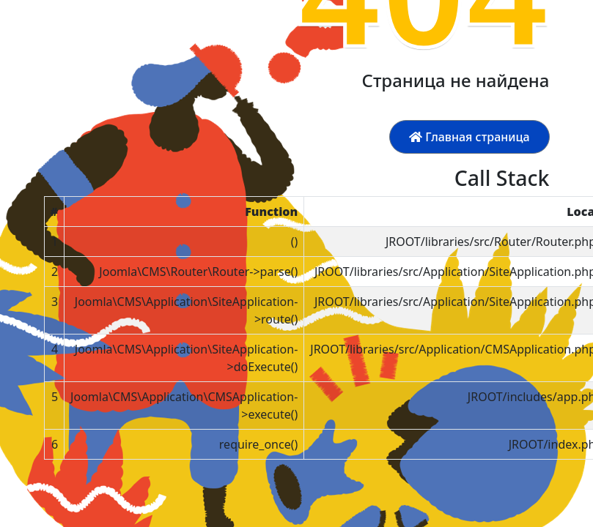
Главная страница (469, 137)
